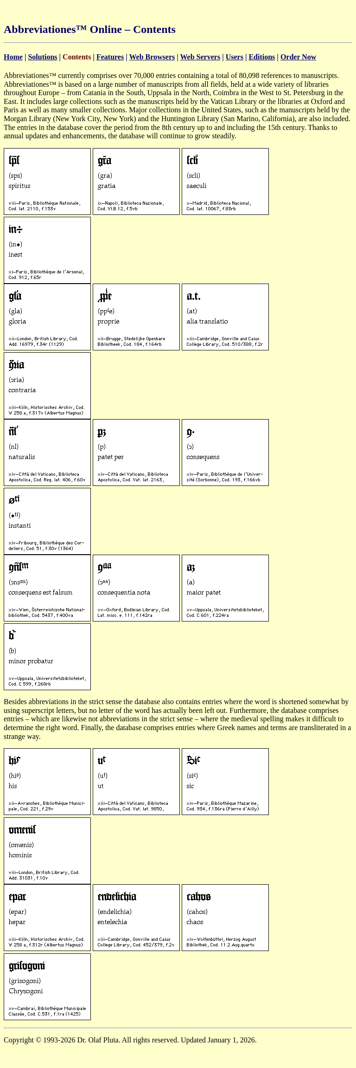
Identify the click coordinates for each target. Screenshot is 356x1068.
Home (13, 57)
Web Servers (200, 57)
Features (110, 57)
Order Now (298, 57)
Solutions (42, 57)
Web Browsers (152, 57)
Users (234, 57)
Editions (261, 57)
